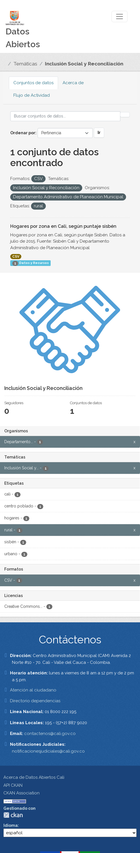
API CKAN (12, 785)
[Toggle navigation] (119, 16)
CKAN (13, 815)
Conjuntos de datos (33, 82)
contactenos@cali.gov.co (50, 733)
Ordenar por (22, 133)
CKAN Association (21, 793)
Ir (99, 132)
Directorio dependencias (35, 700)
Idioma (10, 825)
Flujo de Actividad (31, 95)
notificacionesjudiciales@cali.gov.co (48, 751)
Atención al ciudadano (33, 690)
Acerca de (73, 82)
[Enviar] (125, 114)
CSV (15, 257)
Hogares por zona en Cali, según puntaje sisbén (63, 226)
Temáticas (25, 64)
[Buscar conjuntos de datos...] (65, 116)
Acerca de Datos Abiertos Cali (33, 777)
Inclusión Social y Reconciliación (84, 64)
